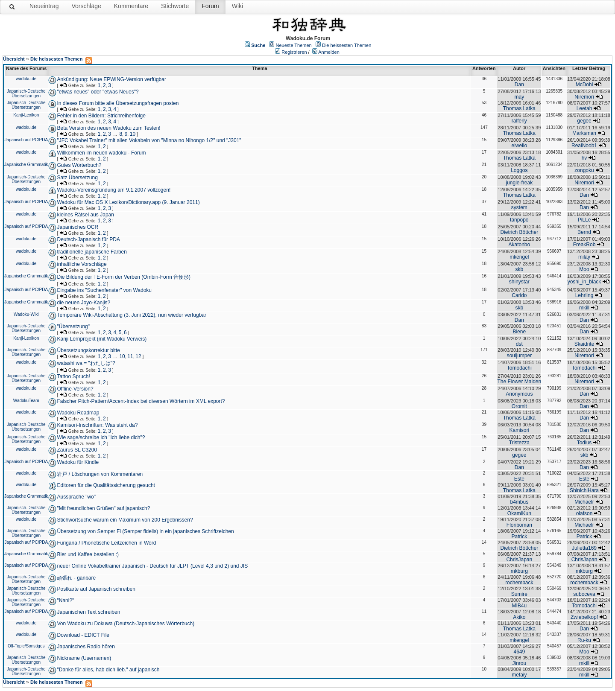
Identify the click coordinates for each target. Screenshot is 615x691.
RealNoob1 (584, 146)
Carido (519, 295)
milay (584, 257)
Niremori (584, 97)
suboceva (584, 594)
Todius (584, 443)
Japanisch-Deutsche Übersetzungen (26, 93)
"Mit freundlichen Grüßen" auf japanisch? (103, 508)
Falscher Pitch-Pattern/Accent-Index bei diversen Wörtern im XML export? (141, 401)
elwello (519, 146)
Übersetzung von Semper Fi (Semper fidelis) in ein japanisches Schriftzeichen (145, 531)
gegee (584, 121)
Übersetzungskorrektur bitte (88, 350)
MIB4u (519, 606)
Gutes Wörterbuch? (79, 165)
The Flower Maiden (519, 382)
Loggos (519, 170)
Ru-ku (584, 640)
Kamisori (519, 430)
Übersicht (14, 58)
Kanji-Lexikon (26, 115)
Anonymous (519, 394)
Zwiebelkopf (584, 617)
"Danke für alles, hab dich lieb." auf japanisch (108, 670)
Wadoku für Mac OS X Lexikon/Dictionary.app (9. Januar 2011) (128, 202)
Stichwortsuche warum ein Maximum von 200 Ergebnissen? (125, 520)
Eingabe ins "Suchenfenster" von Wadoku (104, 290)
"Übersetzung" (73, 326)
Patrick (519, 536)
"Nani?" (65, 601)
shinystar (519, 282)
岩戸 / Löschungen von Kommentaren (100, 474)
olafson (584, 513)
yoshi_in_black (584, 282)
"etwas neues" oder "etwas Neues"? (97, 92)
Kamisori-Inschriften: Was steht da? (97, 425)
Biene (519, 332)
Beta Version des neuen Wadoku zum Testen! (108, 128)
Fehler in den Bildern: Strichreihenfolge (101, 116)
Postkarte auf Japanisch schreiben (96, 589)
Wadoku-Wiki (26, 314)
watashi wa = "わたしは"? (86, 363)
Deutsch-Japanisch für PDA (88, 239)
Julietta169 (584, 548)
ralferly (519, 121)
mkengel (519, 257)
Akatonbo (519, 245)
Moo (584, 269)
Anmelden (329, 52)
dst (519, 344)
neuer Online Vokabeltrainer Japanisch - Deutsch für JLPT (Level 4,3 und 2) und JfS (152, 566)
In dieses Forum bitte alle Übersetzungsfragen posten (118, 103)
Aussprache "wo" (76, 497)
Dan (519, 84)
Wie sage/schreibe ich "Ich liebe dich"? (101, 437)
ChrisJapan (519, 560)
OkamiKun (519, 513)
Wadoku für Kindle (78, 462)
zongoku (584, 170)
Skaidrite (584, 344)
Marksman (584, 133)
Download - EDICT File (83, 635)
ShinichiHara (584, 490)
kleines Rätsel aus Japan (85, 215)
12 (138, 356)
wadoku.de (26, 78)
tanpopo (519, 220)
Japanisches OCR (77, 227)
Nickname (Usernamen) (84, 658)
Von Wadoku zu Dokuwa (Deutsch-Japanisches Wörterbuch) (125, 624)
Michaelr (584, 502)
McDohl (584, 84)
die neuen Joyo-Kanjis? (83, 303)
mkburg (519, 571)
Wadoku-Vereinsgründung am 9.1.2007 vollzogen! (113, 190)
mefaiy (519, 675)
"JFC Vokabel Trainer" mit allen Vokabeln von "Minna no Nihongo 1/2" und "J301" (149, 140)
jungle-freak (519, 183)
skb (519, 269)
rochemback (519, 583)
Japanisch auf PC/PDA (26, 139)
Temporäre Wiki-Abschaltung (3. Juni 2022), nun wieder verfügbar (131, 315)
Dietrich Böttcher (519, 232)
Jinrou (519, 663)
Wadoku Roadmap (78, 413)
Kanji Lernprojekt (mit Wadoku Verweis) (101, 339)
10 (132, 134)
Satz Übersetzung (77, 178)
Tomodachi (519, 368)
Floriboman (519, 525)
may (519, 97)
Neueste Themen (294, 45)
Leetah (584, 108)
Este (519, 479)
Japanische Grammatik (26, 164)
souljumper (519, 356)
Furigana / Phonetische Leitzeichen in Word (106, 543)
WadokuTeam (26, 400)
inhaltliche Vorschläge (81, 264)
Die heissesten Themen (346, 45)
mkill (584, 308)
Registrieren (294, 52)
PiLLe (584, 220)
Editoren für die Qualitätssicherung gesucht (106, 485)
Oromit (519, 406)
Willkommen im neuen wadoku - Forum (101, 153)
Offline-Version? (75, 389)
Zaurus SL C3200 (77, 450)
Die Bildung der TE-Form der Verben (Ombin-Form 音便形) (123, 277)
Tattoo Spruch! (73, 376)
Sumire (519, 594)
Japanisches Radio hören (85, 647)
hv (584, 158)
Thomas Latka (519, 108)
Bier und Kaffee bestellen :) (88, 554)
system (519, 207)
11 (130, 356)
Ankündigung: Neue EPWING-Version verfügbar (111, 79)
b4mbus (519, 502)
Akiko (519, 617)
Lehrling (584, 295)
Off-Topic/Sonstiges (26, 646)
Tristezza (519, 443)
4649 (519, 652)
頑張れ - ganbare (76, 578)
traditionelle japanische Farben (91, 252)
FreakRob (584, 245)
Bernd (584, 232)
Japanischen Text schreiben (88, 612)
